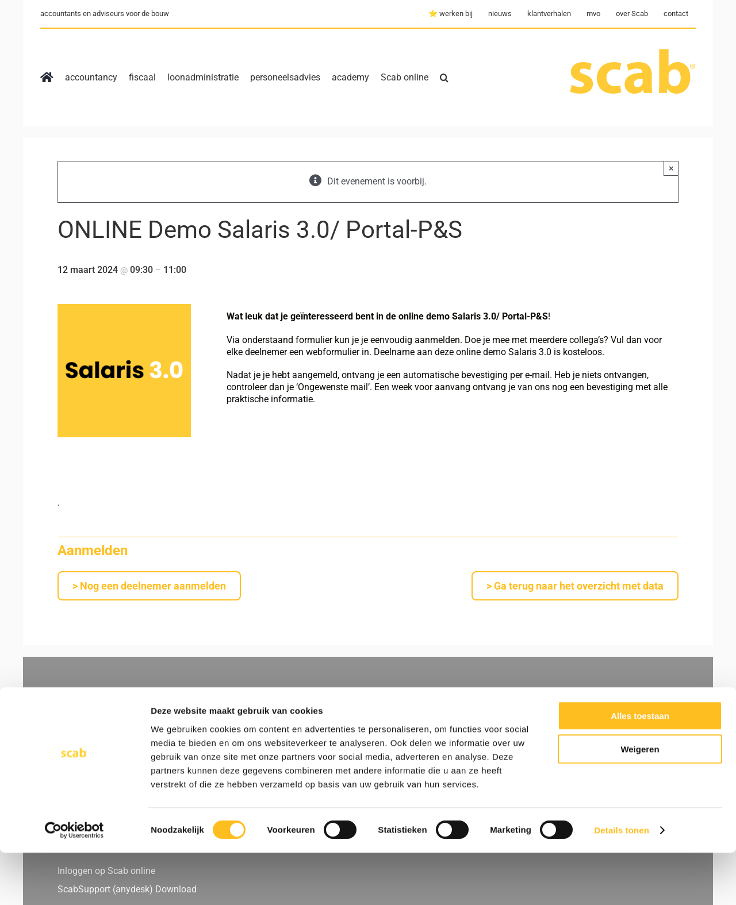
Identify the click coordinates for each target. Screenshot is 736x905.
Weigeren (639, 801)
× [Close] (671, 168)
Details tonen (621, 882)
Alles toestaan (640, 767)
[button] (444, 77)
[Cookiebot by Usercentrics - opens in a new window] (74, 882)
